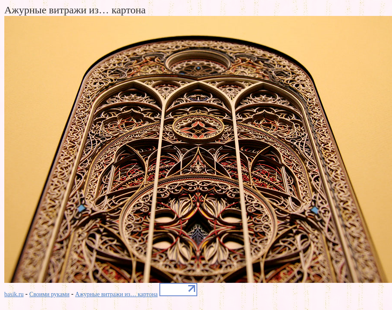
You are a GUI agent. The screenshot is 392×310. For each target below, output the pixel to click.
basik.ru (14, 294)
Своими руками (49, 294)
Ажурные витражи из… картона (116, 294)
